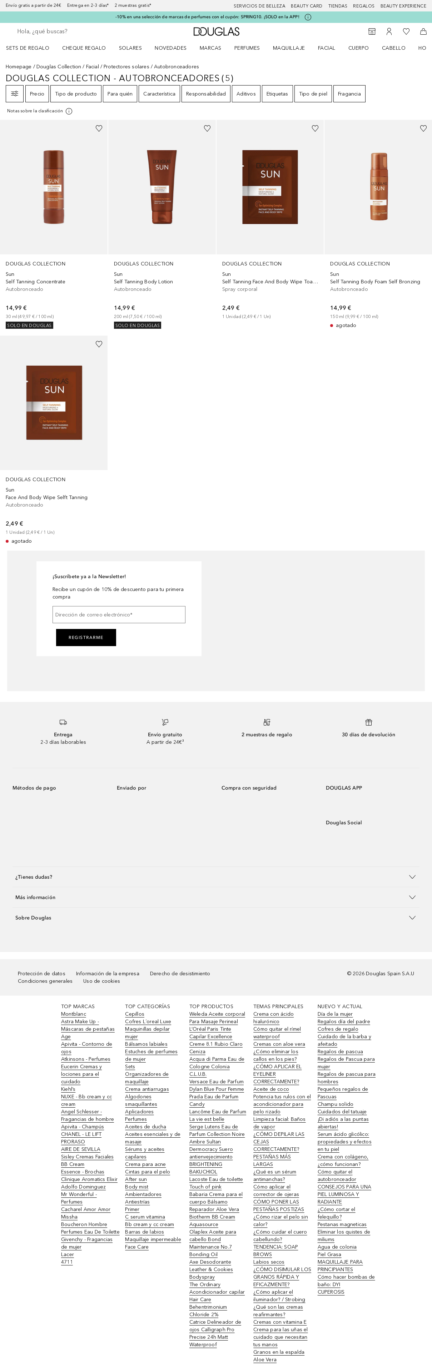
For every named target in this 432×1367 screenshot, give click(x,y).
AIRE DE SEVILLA (80, 1149)
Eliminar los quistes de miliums (344, 1235)
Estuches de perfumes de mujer (151, 1055)
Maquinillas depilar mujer (147, 1033)
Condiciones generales (45, 981)
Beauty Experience (404, 6)
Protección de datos (41, 974)
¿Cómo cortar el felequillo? (337, 1213)
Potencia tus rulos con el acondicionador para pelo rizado (282, 1104)
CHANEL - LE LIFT (81, 1134)
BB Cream (73, 1164)
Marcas (211, 48)
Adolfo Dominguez (83, 1187)
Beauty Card (307, 6)
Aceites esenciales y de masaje (152, 1138)
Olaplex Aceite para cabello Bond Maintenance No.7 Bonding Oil (213, 1243)
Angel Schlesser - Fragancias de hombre (87, 1115)
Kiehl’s (68, 1089)
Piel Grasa (330, 1254)
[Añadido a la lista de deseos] (99, 128)
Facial (327, 48)
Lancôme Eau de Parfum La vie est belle (217, 1115)
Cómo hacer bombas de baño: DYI (346, 1281)
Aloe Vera (265, 1360)
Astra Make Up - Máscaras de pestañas (88, 1025)
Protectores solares (126, 67)
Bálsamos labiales (146, 1044)
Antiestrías (137, 1202)
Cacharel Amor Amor (86, 1209)
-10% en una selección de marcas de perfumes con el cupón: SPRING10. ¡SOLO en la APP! (207, 16)
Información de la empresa (107, 974)
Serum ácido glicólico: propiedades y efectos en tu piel (345, 1141)
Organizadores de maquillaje (147, 1078)
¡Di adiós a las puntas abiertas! (343, 1123)
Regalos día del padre (344, 1022)
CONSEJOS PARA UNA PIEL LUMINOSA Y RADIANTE (344, 1194)
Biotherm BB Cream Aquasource (212, 1220)
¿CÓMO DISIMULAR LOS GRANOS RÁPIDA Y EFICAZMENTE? (282, 1277)
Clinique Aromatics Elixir (89, 1179)
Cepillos (134, 1014)
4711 (67, 1262)
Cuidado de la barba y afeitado (344, 1040)
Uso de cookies (101, 981)
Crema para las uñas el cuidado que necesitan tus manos (280, 1337)
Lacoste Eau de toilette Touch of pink (216, 1183)
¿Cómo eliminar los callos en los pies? (275, 1055)
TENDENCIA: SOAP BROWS (275, 1251)
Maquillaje (289, 48)
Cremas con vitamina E (280, 1322)
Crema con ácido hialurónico (273, 1018)
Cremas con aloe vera (279, 1044)
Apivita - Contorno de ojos (86, 1048)
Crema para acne (145, 1164)
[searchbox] (68, 31)
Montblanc (73, 1014)
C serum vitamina (145, 1217)
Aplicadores (139, 1112)
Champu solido (336, 1104)
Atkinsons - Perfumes (85, 1059)
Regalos (364, 6)
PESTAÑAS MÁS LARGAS (272, 1160)
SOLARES (130, 48)
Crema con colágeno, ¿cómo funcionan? (343, 1160)
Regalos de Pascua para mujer (346, 1063)
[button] (216, 876)
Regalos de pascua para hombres (347, 1078)
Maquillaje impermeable (153, 1239)
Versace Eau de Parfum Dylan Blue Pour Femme (216, 1085)
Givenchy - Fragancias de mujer (87, 1243)
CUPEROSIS (331, 1292)
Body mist (136, 1187)
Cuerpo (358, 48)
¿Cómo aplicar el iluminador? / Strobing (279, 1296)
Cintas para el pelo (147, 1172)
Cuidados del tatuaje (342, 1112)
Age (66, 1037)
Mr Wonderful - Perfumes (79, 1198)
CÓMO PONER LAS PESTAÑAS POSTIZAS (278, 1205)
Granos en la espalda (278, 1352)
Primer (132, 1209)
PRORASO (73, 1142)
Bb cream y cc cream (149, 1224)
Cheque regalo (84, 48)
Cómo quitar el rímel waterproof (277, 1033)
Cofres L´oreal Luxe (148, 1022)
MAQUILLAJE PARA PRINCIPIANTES (340, 1266)
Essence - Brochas (82, 1172)
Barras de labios (144, 1232)
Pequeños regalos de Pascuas (343, 1093)
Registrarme (86, 637)
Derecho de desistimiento (180, 974)
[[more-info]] (40, 111)
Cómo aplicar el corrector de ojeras (276, 1190)
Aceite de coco (271, 1089)
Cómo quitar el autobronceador (337, 1175)
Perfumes (247, 48)
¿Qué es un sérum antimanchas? (274, 1175)
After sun (136, 1179)
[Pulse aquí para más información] (308, 17)
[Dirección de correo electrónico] (119, 614)
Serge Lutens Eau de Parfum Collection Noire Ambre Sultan (217, 1134)
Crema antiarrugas (147, 1089)
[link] (54, 224)
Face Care (137, 1247)
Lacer (67, 1254)
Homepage (19, 67)
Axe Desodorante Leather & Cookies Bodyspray (211, 1269)
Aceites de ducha (145, 1127)
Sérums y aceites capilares (144, 1153)
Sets (130, 1067)
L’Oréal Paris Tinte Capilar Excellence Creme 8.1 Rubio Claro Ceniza (216, 1040)
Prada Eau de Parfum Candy (214, 1100)
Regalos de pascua (340, 1052)
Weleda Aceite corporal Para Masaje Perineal (217, 1018)
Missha (69, 1217)
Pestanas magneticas (342, 1224)
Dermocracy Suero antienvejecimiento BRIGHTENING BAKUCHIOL (211, 1160)
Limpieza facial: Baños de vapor (279, 1123)
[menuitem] (32, 48)
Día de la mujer (335, 1014)
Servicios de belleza (259, 6)
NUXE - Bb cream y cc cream (86, 1100)
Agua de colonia (337, 1247)
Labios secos (268, 1262)
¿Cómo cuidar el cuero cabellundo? (280, 1235)
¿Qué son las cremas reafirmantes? (278, 1311)
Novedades (171, 48)
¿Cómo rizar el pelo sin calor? (280, 1220)
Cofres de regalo (338, 1029)
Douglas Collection (58, 67)
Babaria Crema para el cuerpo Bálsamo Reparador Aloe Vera (216, 1201)
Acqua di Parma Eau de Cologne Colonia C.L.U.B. (216, 1066)
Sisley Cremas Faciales (87, 1157)
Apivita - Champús (82, 1127)
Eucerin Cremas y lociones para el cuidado (81, 1074)
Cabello (394, 48)
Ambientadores (143, 1194)
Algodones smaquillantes (141, 1100)
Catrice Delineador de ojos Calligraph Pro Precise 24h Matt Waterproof (215, 1333)
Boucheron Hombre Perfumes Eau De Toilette (90, 1228)
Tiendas (338, 6)
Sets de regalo (27, 48)
